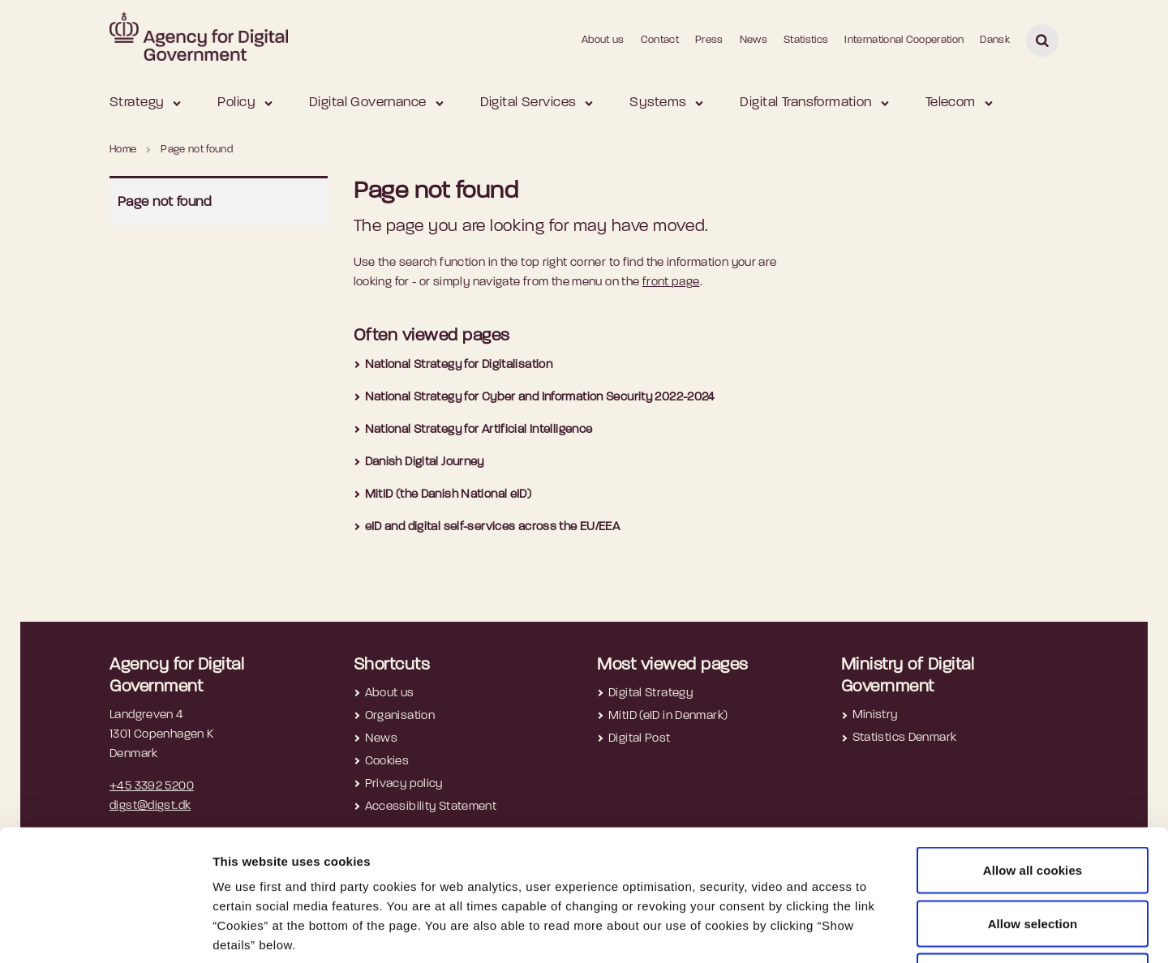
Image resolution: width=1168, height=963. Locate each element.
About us (603, 40)
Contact (660, 40)
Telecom (950, 102)
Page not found (165, 202)
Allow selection (1033, 804)
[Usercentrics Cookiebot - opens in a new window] (105, 931)
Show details (861, 931)
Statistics (806, 40)
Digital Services (528, 102)
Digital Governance (368, 102)
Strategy (137, 102)
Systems (657, 102)
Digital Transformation (805, 102)
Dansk (995, 40)
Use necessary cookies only (1033, 856)
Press (709, 40)
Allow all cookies (1033, 750)
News (753, 40)
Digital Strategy (650, 693)
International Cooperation (904, 40)
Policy (236, 102)
